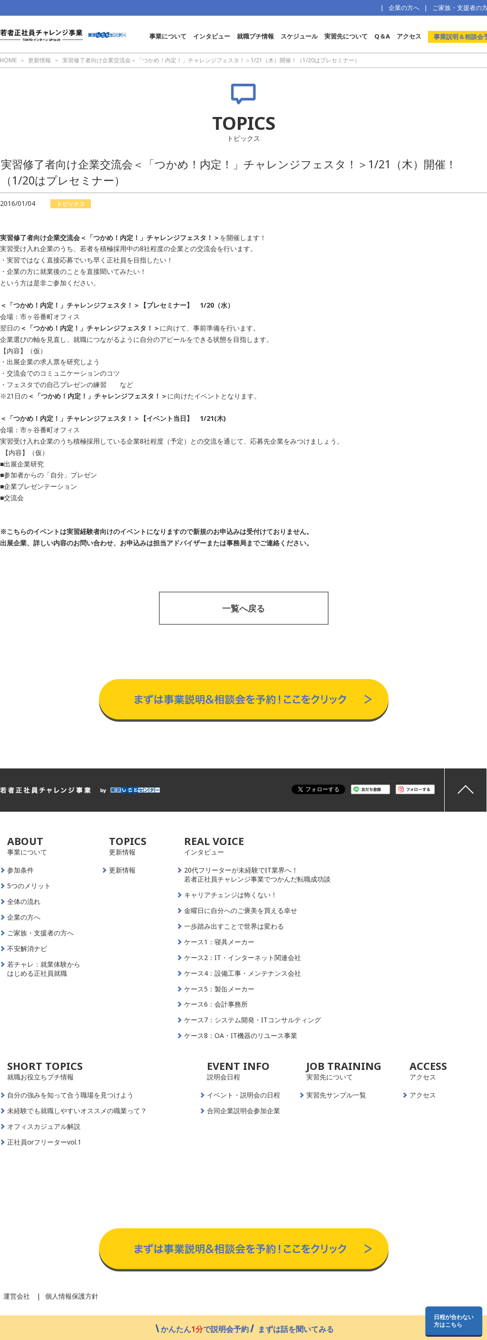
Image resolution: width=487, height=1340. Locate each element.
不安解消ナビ (27, 948)
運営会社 (16, 1296)
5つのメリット (29, 886)
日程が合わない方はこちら (454, 1320)
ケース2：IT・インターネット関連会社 (242, 957)
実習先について (346, 36)
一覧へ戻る (243, 608)
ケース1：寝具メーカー (219, 942)
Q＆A (382, 36)
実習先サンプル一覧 (336, 1095)
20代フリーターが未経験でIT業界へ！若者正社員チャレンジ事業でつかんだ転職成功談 (257, 875)
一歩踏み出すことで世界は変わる (234, 926)
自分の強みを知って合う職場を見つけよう (70, 1095)
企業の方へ (404, 7)
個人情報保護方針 (71, 1296)
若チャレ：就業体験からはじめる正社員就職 (43, 969)
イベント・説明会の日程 (243, 1095)
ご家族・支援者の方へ (40, 933)
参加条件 (20, 870)
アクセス (409, 36)
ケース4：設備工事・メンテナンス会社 (242, 973)
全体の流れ (23, 901)
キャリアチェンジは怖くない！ (230, 895)
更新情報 (122, 870)
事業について (167, 36)
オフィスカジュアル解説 (43, 1126)
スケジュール (299, 36)
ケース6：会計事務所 (216, 1004)
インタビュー (211, 36)
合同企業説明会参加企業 (243, 1111)
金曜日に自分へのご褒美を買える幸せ (240, 910)
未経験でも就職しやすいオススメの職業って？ (77, 1111)
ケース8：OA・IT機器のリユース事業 (240, 1035)
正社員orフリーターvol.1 (44, 1142)
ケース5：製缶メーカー (219, 989)
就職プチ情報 (255, 36)
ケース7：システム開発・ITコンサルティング (252, 1020)
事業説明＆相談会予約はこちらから (243, 669)
